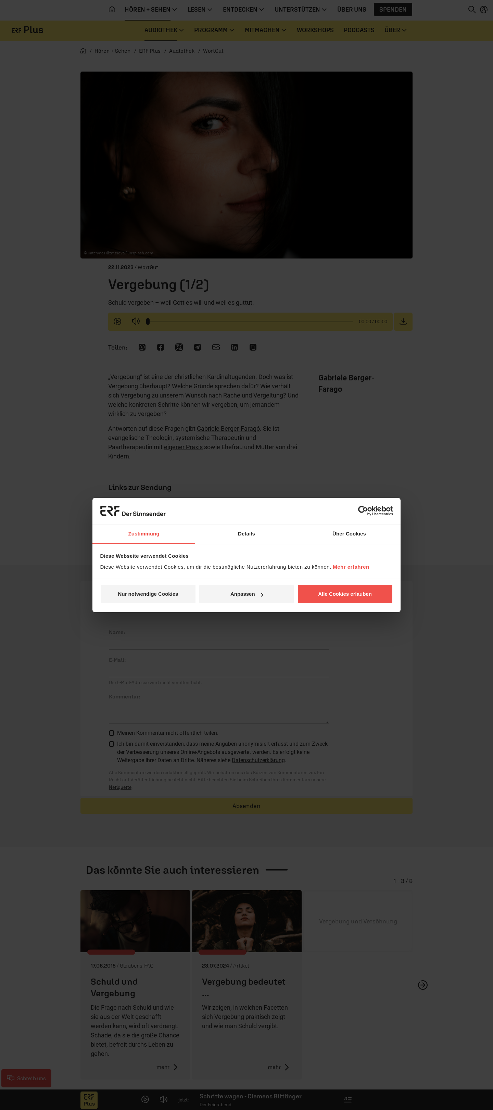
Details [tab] (246, 534)
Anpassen (246, 594)
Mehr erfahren (351, 567)
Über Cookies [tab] (349, 534)
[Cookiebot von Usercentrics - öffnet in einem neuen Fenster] (363, 511)
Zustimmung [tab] (144, 534)
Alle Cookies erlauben (345, 594)
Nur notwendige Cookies (148, 594)
